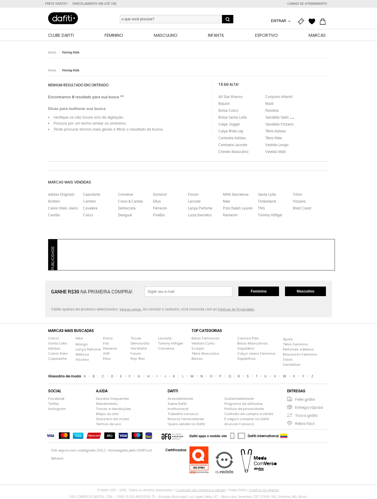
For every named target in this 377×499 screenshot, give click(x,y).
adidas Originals (61, 194)
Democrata (127, 208)
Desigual (125, 214)
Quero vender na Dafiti (186, 424)
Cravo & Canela (130, 201)
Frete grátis (305, 399)
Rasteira (272, 110)
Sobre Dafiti (177, 404)
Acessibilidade (180, 399)
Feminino (258, 291)
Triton (297, 194)
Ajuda (288, 339)
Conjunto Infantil (278, 96)
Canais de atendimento (307, 3)
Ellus (157, 201)
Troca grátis (306, 415)
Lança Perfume (200, 208)
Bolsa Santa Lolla (232, 117)
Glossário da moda (112, 419)
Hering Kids (70, 52)
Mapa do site (107, 414)
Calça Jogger (229, 124)
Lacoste (194, 201)
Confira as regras (264, 490)
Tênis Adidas (275, 130)
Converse (125, 194)
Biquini (224, 103)
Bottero (54, 201)
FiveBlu (159, 214)
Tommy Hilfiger (270, 214)
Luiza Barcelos (200, 214)
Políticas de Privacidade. (236, 309)
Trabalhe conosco (183, 414)
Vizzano (299, 201)
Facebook (56, 399)
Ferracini (160, 208)
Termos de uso (108, 424)
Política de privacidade (244, 409)
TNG (261, 208)
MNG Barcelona (236, 194)
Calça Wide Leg (230, 130)
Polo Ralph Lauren (238, 208)
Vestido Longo (277, 144)
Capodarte (91, 194)
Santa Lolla (267, 194)
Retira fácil (305, 423)
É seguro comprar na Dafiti (246, 419)
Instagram (57, 409)
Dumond (160, 194)
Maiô (269, 103)
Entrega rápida (309, 407)
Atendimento (106, 404)
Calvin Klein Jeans (63, 208)
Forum (193, 194)
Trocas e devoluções (113, 409)
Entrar (279, 20)
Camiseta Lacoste (232, 144)
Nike (226, 201)
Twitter (53, 404)
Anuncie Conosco (239, 424)
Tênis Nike (273, 137)
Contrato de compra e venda (248, 414)
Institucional (178, 409)
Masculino (305, 291)
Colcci (88, 214)
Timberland (267, 201)
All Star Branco (230, 96)
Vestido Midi (275, 151)
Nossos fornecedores (186, 419)
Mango (82, 344)
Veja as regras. (130, 309)
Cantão (54, 214)
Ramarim (230, 214)
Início (52, 52)
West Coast (302, 208)
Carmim (89, 201)
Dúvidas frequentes (112, 399)
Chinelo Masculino (233, 151)
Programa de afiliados (243, 404)
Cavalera (90, 208)
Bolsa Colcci (228, 110)
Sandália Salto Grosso (283, 117)
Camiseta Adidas (232, 137)
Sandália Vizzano (279, 124)
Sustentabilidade (239, 399)
